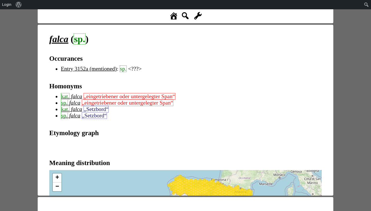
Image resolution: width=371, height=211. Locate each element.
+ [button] (57, 178)
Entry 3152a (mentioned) (89, 69)
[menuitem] (19, 4)
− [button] (57, 187)
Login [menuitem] (6, 4)
